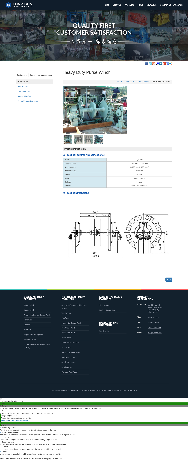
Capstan (27, 325)
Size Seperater (67, 367)
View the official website (19, 420)
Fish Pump (66, 318)
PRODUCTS (129, 5)
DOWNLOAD (152, 5)
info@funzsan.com (155, 333)
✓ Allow (3, 404)
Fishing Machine (24, 91)
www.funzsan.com (154, 328)
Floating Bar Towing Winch (71, 323)
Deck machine (23, 87)
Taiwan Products (90, 390)
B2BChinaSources (104, 390)
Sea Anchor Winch (68, 328)
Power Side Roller (68, 333)
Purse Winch (66, 348)
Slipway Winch (104, 305)
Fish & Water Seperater (70, 343)
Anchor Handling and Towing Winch (37, 315)
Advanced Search (45, 75)
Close (2, 399)
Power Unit (28, 320)
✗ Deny (3, 406)
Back (169, 280)
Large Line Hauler (68, 357)
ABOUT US (117, 5)
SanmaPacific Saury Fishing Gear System (74, 306)
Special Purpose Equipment (28, 101)
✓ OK (60, 459)
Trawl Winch (66, 313)
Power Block (66, 338)
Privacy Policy (133, 390)
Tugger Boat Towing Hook (33, 335)
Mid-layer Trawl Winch (70, 372)
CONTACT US (165, 5)
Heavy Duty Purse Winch (71, 352)
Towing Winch (29, 310)
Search (32, 75)
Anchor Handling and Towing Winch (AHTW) (37, 346)
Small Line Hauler (68, 362)
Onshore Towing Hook (107, 310)
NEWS (140, 5)
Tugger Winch (29, 305)
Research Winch (30, 339)
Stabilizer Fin (104, 331)
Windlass (27, 330)
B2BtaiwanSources (119, 390)
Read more (5, 420)
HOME (106, 5)
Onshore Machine (24, 96)
